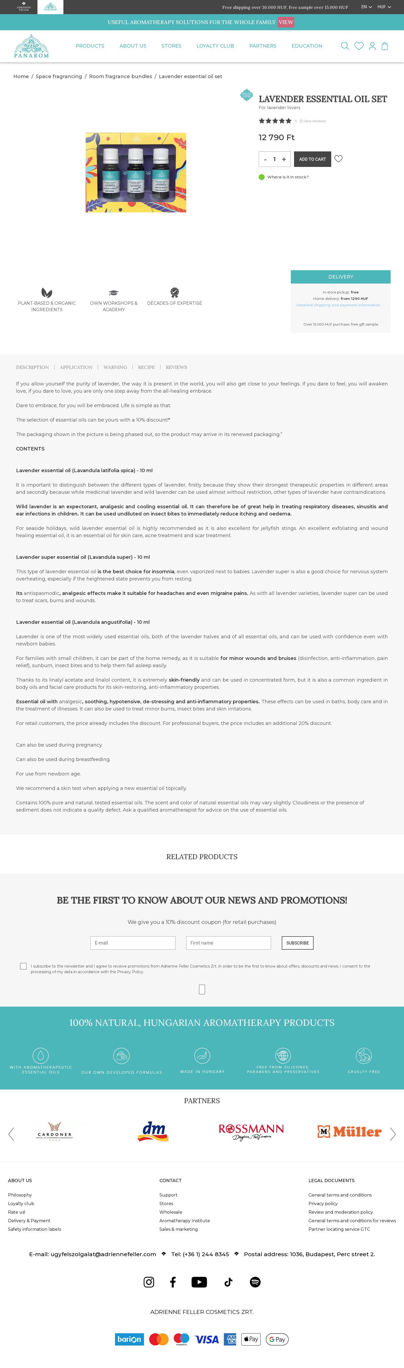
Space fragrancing (59, 76)
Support (168, 1195)
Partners (262, 46)
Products (90, 46)
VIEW (286, 22)
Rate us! (16, 1212)
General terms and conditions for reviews (352, 1220)
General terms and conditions (340, 1195)
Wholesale (170, 1212)
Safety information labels (34, 1229)
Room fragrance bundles (120, 76)
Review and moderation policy (340, 1212)
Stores (171, 46)
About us (133, 46)
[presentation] (11, 1135)
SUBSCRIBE (297, 943)
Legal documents (331, 1180)
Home (21, 76)
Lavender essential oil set (190, 76)
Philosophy (20, 1195)
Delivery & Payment (29, 1220)
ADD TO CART (312, 159)
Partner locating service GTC (339, 1229)
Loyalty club (215, 46)
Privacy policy (323, 1203)
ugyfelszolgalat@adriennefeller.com (103, 1254)
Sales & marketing (178, 1229)
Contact (170, 1180)
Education (307, 46)
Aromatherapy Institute (184, 1220)
